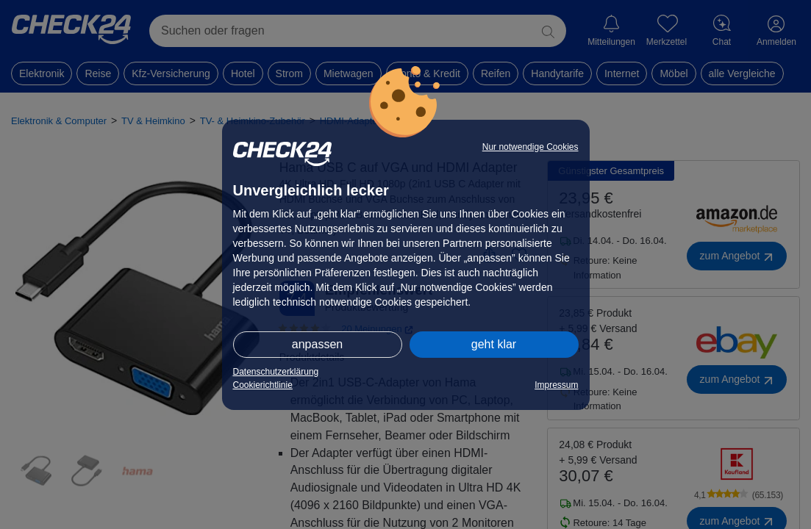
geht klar (493, 344)
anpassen (317, 344)
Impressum (556, 385)
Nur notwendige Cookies (530, 147)
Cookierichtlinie (263, 385)
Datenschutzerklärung (276, 372)
